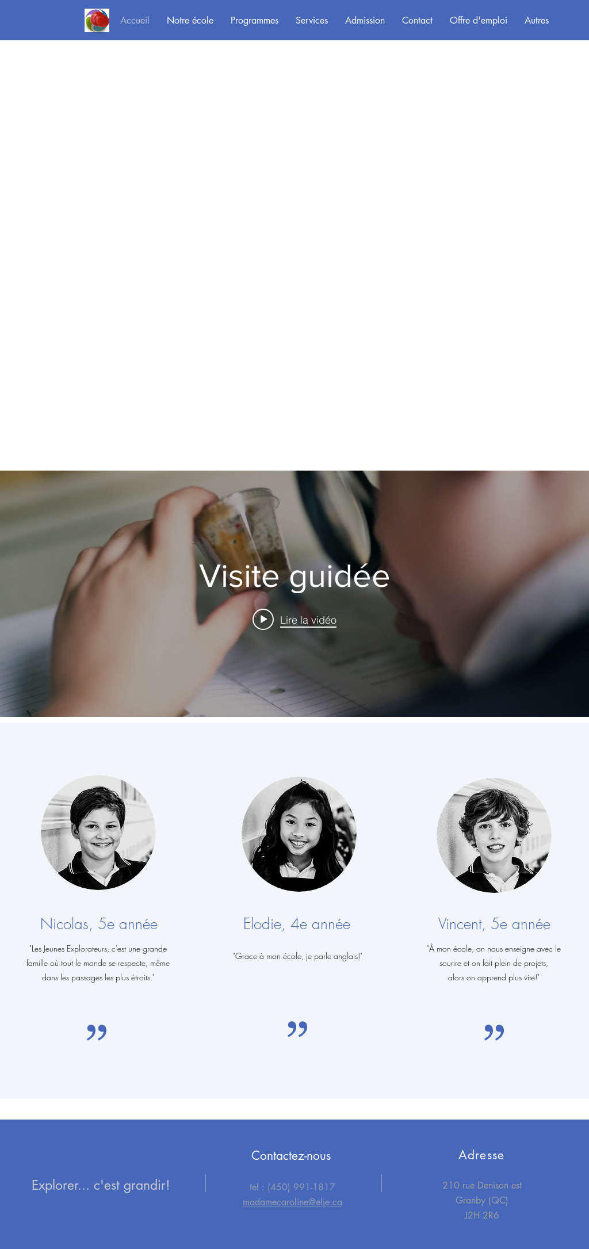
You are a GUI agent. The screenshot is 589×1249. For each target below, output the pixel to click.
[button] (190, 20)
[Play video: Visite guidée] (294, 619)
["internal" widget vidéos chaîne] (294, 594)
